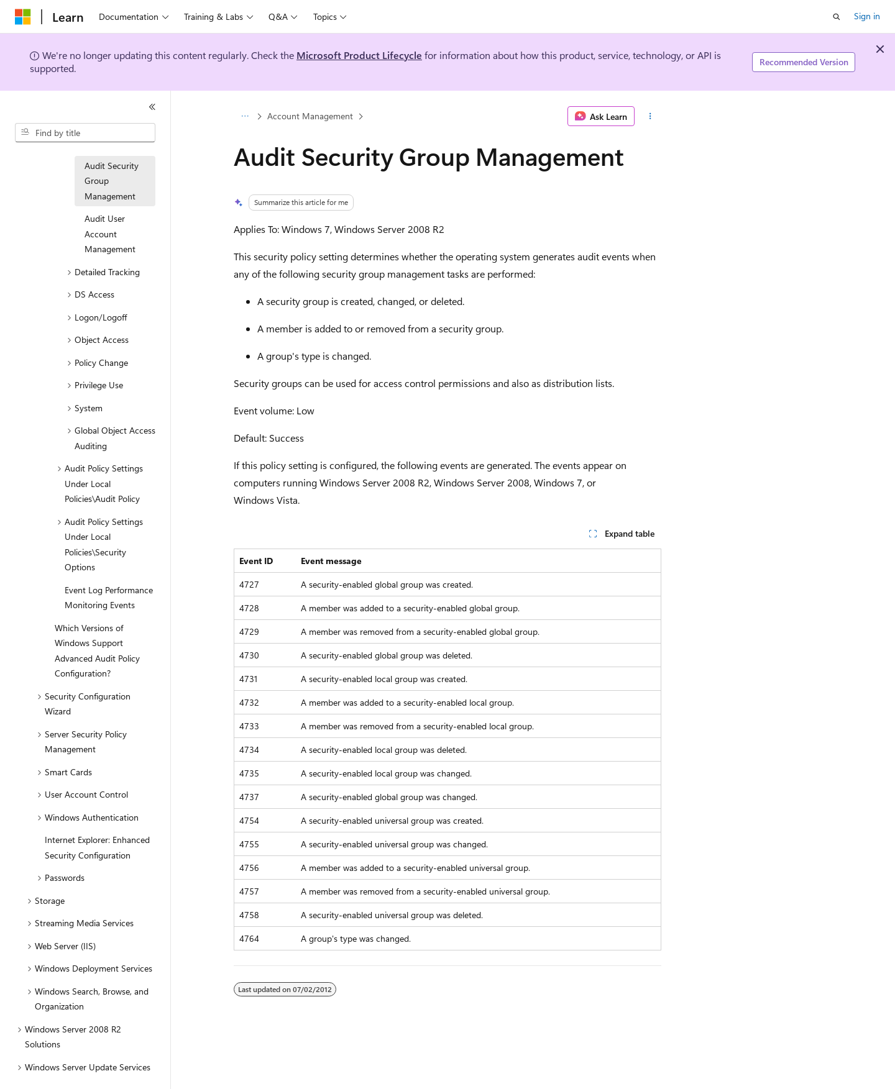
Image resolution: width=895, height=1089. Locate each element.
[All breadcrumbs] (244, 116)
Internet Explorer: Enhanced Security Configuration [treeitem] (97, 847)
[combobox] (85, 133)
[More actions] (650, 116)
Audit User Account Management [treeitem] (110, 233)
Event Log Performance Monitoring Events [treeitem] (109, 597)
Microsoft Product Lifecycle (359, 55)
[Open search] (836, 17)
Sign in (867, 16)
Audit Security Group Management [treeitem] (112, 181)
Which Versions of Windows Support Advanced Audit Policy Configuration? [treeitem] (97, 651)
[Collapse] (152, 107)
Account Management (310, 116)
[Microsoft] (23, 17)
